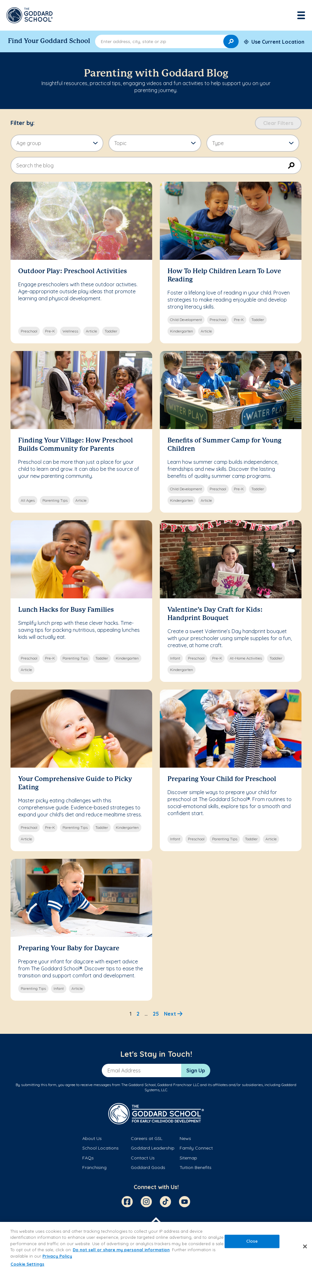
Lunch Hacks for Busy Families (66, 610)
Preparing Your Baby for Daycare (68, 949)
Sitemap (188, 1158)
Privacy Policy (57, 1256)
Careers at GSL (146, 1138)
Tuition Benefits (196, 1167)
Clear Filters (278, 123)
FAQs (88, 1158)
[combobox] (156, 165)
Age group (28, 143)
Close (252, 1241)
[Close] (305, 1246)
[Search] (231, 41)
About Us (92, 1138)
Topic (120, 143)
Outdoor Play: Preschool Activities (72, 271)
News (185, 1138)
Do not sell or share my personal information (121, 1249)
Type (218, 143)
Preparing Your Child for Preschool (221, 779)
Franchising (94, 1167)
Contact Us (143, 1158)
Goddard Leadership (153, 1148)
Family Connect (196, 1148)
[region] (156, 1246)
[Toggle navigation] (302, 15)
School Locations (100, 1148)
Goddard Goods (148, 1167)
